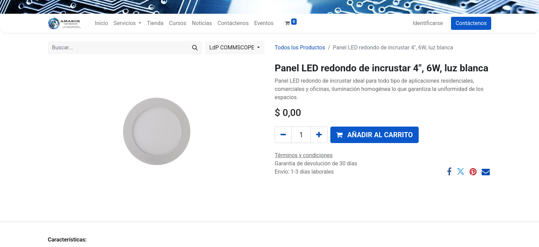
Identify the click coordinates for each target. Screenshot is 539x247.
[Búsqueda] (195, 47)
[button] (374, 135)
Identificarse (427, 23)
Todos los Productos (300, 47)
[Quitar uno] (283, 135)
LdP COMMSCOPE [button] (232, 47)
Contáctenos (471, 23)
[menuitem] (101, 23)
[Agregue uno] (319, 135)
